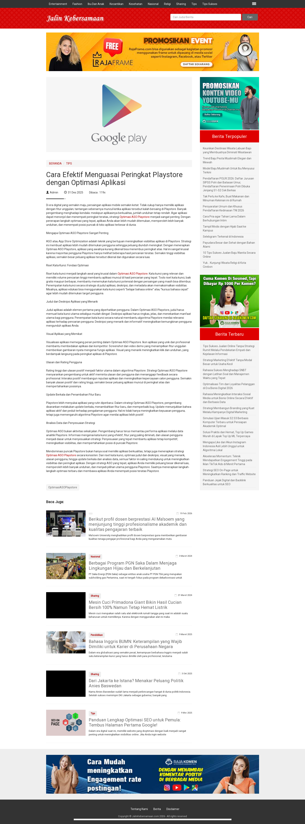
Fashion (77, 4)
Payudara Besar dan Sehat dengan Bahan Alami (229, 244)
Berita (157, 809)
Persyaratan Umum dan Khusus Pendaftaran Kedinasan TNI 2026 (223, 208)
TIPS (69, 163)
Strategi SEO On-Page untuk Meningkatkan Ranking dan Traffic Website (229, 472)
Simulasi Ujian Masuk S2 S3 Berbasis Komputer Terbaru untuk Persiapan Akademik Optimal (225, 422)
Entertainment (58, 4)
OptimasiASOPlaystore (62, 487)
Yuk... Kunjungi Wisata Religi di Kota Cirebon (224, 264)
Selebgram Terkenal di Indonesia (223, 236)
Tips (194, 4)
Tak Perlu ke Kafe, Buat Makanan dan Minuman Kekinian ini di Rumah (226, 198)
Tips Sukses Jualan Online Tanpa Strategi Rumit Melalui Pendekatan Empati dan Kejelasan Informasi (229, 350)
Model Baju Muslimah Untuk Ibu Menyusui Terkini (228, 170)
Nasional (153, 4)
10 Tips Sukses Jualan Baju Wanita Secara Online (229, 254)
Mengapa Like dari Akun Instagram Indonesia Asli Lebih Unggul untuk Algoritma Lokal (224, 446)
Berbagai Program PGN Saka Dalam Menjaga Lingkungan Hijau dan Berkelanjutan (133, 566)
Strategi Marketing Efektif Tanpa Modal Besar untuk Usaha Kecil (227, 362)
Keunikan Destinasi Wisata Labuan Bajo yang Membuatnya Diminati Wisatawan (227, 150)
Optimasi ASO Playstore (135, 216)
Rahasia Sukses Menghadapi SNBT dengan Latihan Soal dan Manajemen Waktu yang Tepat (226, 374)
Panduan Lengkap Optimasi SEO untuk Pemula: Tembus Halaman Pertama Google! (135, 722)
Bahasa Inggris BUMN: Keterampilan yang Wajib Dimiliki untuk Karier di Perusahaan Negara (135, 644)
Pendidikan (97, 635)
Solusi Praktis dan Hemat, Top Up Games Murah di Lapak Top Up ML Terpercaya (228, 434)
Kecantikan (116, 4)
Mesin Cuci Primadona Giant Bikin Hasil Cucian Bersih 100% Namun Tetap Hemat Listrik (135, 605)
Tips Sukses (209, 4)
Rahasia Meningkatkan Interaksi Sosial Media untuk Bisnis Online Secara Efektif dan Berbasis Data (228, 398)
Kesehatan (135, 4)
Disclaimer (172, 809)
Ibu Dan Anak (96, 4)
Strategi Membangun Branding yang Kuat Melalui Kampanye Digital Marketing (228, 410)
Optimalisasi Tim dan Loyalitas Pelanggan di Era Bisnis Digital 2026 (229, 386)
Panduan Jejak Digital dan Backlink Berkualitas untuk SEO (224, 482)
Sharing (181, 4)
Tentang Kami (139, 809)
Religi (167, 4)
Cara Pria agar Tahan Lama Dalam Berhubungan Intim (224, 218)
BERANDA (55, 163)
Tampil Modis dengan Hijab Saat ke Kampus (224, 228)
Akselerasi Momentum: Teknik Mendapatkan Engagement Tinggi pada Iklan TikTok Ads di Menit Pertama (227, 460)
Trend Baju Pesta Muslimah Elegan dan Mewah (227, 160)
